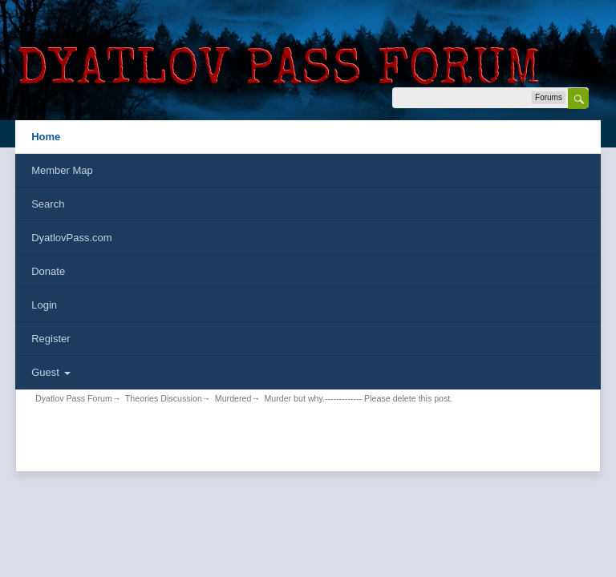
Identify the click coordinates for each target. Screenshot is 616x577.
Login (44, 305)
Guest (50, 372)
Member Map (62, 170)
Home (45, 137)
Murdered (233, 398)
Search (47, 204)
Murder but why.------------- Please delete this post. (358, 398)
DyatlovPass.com (71, 238)
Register (50, 339)
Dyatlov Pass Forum (73, 398)
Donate (48, 271)
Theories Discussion (163, 398)
